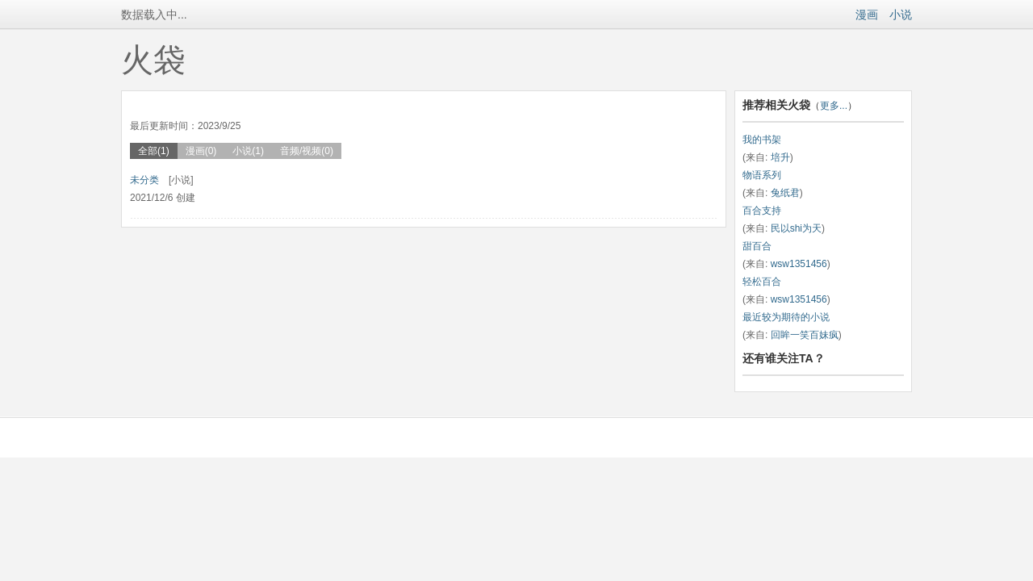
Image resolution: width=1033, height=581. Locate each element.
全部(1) (153, 151)
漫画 (866, 14)
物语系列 (761, 175)
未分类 (144, 180)
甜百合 (757, 246)
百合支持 (761, 210)
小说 (900, 14)
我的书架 (761, 139)
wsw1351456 (799, 264)
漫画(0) (201, 151)
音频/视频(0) (306, 151)
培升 (780, 157)
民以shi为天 (796, 228)
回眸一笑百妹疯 (805, 335)
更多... (833, 105)
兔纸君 (785, 193)
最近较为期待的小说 (786, 317)
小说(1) (248, 151)
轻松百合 (761, 281)
